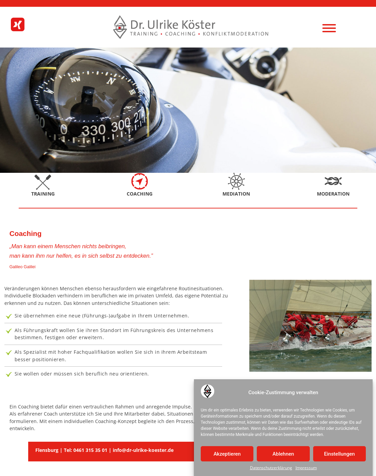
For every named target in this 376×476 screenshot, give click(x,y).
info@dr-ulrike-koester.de (143, 450)
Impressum (306, 469)
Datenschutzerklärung (271, 469)
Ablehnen (283, 455)
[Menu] (329, 28)
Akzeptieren (227, 455)
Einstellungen (339, 455)
